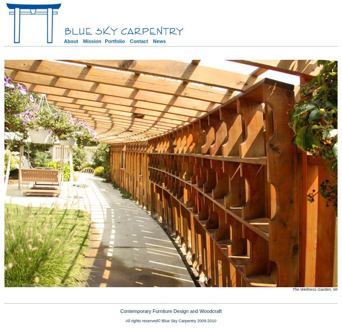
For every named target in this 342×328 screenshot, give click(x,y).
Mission (92, 41)
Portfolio (114, 41)
